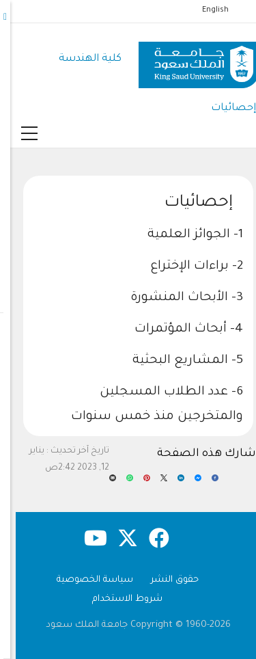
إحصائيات (223, 108)
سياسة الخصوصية (84, 580)
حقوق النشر (164, 580)
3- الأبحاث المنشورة (176, 298)
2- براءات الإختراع (186, 266)
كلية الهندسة (79, 59)
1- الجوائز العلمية (185, 235)
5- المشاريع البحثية (177, 361)
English (205, 10)
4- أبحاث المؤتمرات (178, 329)
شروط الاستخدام (117, 599)
